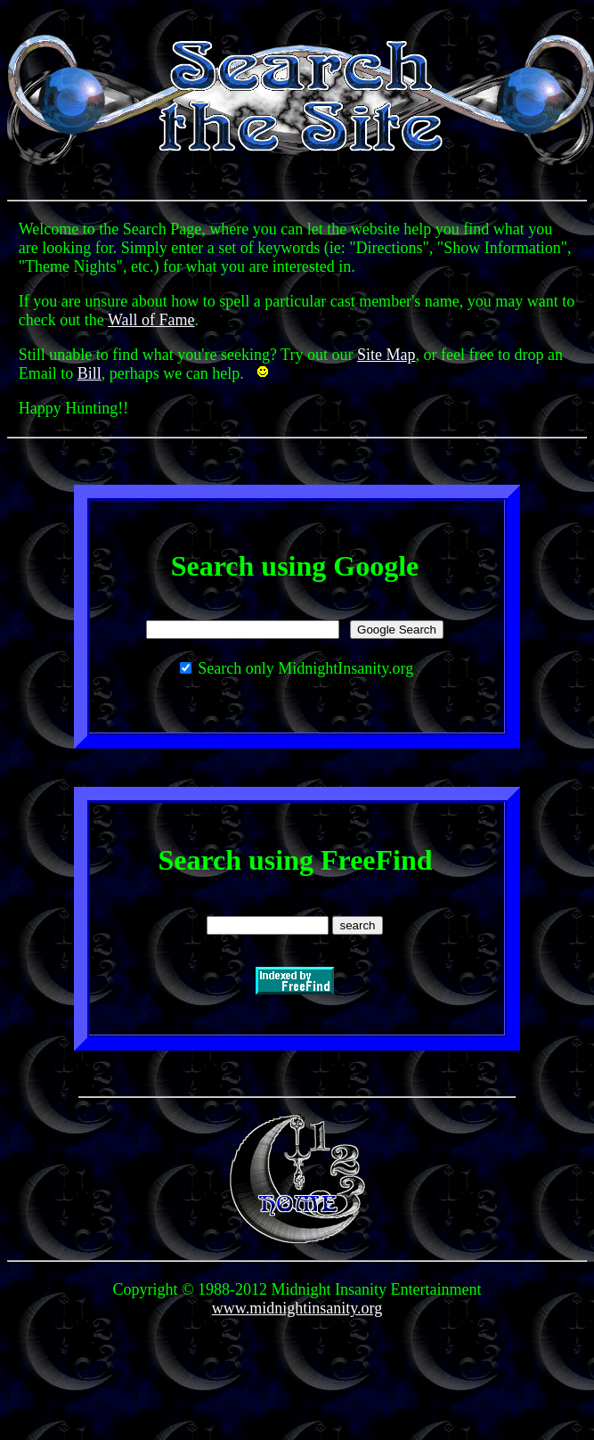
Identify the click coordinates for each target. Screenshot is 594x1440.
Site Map (386, 355)
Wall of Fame (151, 320)
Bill (89, 373)
